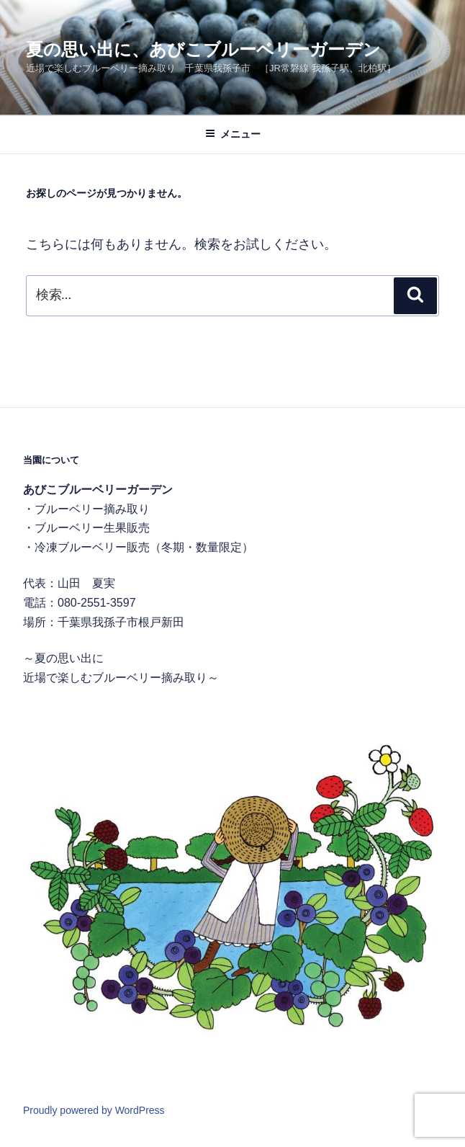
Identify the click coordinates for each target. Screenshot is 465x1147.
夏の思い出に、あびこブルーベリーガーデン (203, 49)
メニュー (233, 134)
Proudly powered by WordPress (94, 1110)
